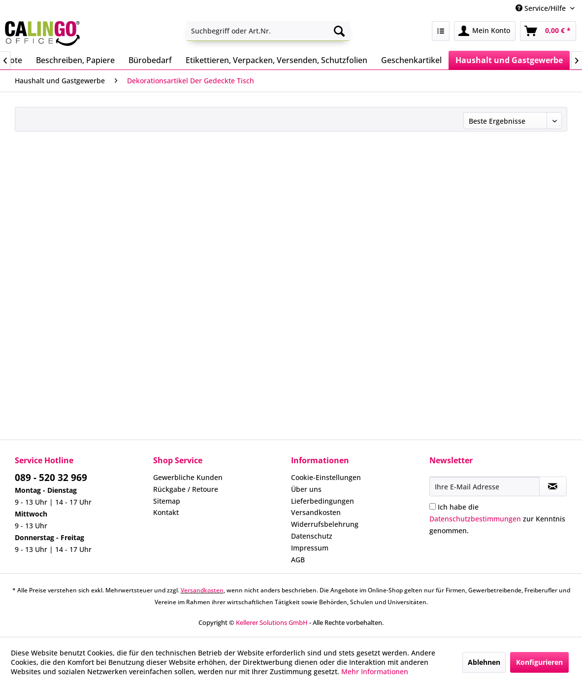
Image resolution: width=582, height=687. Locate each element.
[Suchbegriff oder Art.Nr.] (268, 31)
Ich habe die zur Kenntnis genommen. (497, 518)
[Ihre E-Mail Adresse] (484, 486)
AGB (298, 559)
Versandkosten (316, 512)
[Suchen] (339, 31)
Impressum (309, 547)
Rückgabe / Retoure (185, 489)
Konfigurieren (539, 662)
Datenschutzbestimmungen (475, 518)
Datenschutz (311, 536)
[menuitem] (268, 31)
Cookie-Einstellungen (326, 477)
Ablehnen (484, 662)
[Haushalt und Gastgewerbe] (509, 60)
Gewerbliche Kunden (188, 477)
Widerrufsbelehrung (324, 524)
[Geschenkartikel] (411, 60)
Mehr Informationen (374, 671)
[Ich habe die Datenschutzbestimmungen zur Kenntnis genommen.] (432, 506)
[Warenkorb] (548, 31)
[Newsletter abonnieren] (553, 486)
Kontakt (166, 512)
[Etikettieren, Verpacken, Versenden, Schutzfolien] (276, 60)
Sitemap (166, 501)
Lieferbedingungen (322, 501)
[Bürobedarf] (150, 60)
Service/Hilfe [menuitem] (542, 8)
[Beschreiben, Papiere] (75, 60)
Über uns (306, 489)
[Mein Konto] (485, 31)
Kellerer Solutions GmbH (272, 622)
